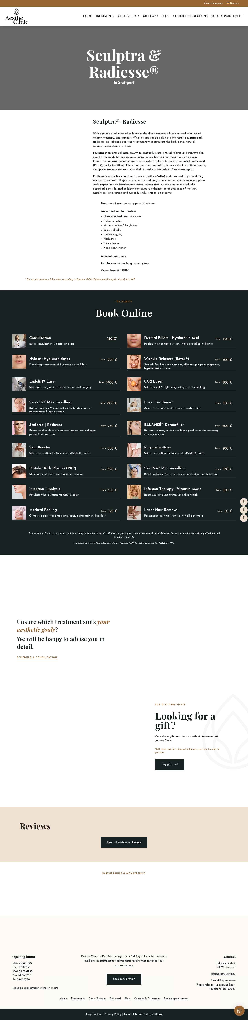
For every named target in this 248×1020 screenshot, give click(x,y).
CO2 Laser (153, 381)
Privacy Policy (112, 1014)
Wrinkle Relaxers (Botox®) (166, 359)
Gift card (150, 16)
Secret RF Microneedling (50, 402)
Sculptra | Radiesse (45, 425)
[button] (239, 1011)
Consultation (40, 338)
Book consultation (124, 979)
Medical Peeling (43, 510)
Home (87, 16)
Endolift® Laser (42, 381)
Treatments (105, 16)
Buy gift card (170, 764)
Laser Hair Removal (161, 510)
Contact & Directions (190, 16)
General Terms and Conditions (143, 1014)
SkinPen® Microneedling (165, 468)
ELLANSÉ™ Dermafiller (164, 425)
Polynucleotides (157, 447)
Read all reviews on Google (124, 842)
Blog (165, 16)
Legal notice (94, 1014)
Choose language (213, 3)
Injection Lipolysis (44, 489)
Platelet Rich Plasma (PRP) (52, 468)
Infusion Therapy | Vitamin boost (172, 489)
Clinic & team (128, 16)
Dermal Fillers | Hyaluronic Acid (171, 338)
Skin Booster (40, 447)
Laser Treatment (158, 402)
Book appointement (227, 16)
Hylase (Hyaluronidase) (49, 359)
